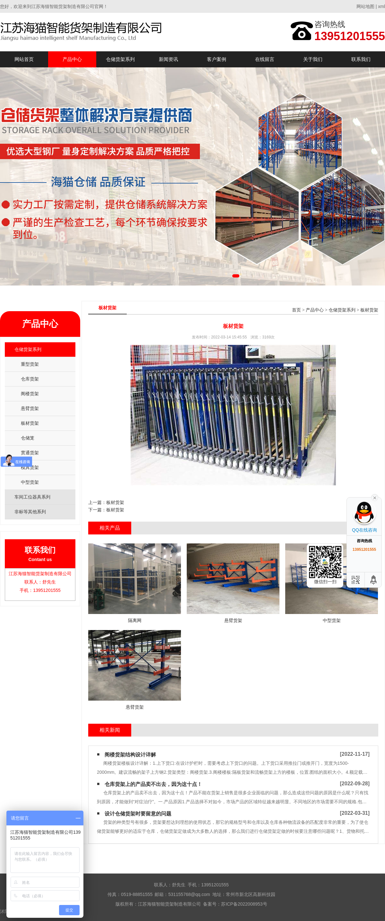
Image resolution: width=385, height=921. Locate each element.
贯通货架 (30, 452)
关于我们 (312, 59)
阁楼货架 (30, 393)
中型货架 (30, 482)
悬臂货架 (30, 408)
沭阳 (4, 911)
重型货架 (30, 364)
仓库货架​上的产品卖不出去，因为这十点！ (153, 784)
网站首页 (24, 59)
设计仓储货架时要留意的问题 (138, 813)
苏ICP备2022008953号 (244, 904)
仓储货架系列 (120, 59)
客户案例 (216, 59)
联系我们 (361, 59)
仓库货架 (30, 378)
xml (381, 6)
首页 (296, 310)
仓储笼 (27, 437)
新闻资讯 (168, 59)
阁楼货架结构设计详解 (130, 754)
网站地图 (365, 6)
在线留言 (264, 59)
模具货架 (30, 467)
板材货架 (30, 423)
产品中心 (72, 59)
